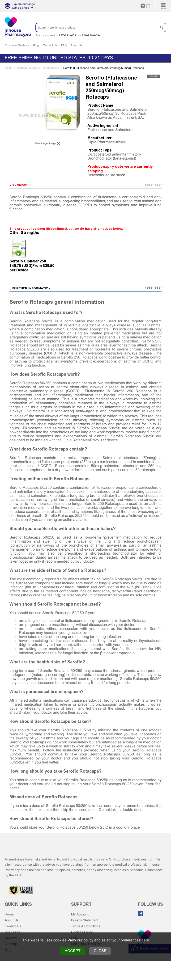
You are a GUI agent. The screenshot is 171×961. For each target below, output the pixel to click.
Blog (36, 45)
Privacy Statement (84, 920)
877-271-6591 (68, 35)
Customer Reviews (17, 45)
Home (9, 914)
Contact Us (50, 45)
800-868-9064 (91, 35)
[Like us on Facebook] (140, 913)
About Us (76, 45)
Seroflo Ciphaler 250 (27, 261)
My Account (80, 914)
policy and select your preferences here (116, 940)
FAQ (64, 45)
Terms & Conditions (85, 926)
